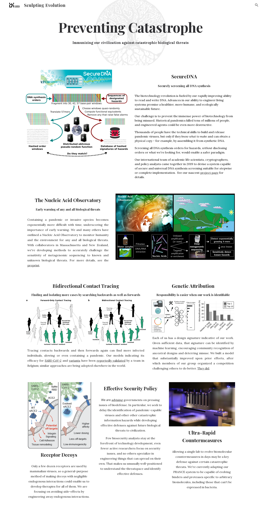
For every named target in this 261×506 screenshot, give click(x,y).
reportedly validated (111, 360)
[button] (256, 5)
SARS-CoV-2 (53, 360)
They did (203, 368)
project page (209, 172)
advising (117, 400)
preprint (33, 265)
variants (74, 360)
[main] (130, 27)
